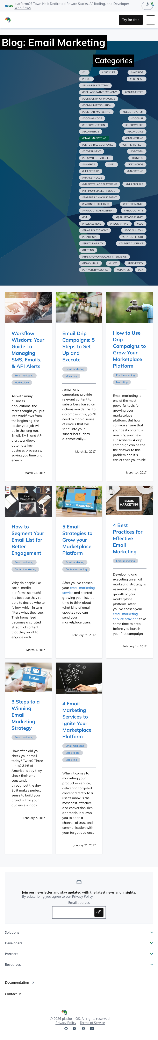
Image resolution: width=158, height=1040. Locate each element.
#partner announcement (99, 197)
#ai (84, 72)
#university (135, 263)
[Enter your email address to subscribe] (74, 912)
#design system (133, 111)
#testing (88, 250)
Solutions (79, 932)
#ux (140, 269)
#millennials (134, 184)
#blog (86, 78)
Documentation (20, 982)
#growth (136, 151)
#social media (133, 230)
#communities (134, 92)
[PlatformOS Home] (22, 20)
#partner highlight (95, 203)
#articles (108, 72)
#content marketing (96, 111)
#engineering (134, 138)
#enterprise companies (97, 144)
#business (136, 78)
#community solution (97, 105)
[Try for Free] (131, 20)
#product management (98, 210)
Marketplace (22, 382)
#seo (140, 223)
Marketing (71, 375)
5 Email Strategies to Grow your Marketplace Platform (77, 539)
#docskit (137, 118)
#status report (132, 236)
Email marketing (24, 375)
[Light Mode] (146, 4)
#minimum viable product (99, 190)
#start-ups (89, 236)
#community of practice (98, 98)
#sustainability (92, 243)
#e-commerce (134, 125)
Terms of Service (92, 1023)
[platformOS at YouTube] (83, 1028)
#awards (137, 72)
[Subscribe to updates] (98, 912)
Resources (79, 964)
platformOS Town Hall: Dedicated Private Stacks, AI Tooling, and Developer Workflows (71, 6)
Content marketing (25, 569)
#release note (91, 223)
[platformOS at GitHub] (66, 1028)
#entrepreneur (132, 144)
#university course (95, 269)
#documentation (93, 125)
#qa (84, 217)
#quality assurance (129, 217)
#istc (111, 164)
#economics (135, 131)
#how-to (137, 157)
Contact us (13, 994)
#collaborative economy (99, 92)
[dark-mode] (153, 4)
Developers (79, 943)
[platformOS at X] (74, 1028)
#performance (133, 203)
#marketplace (92, 177)
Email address (79, 903)
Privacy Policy (82, 896)
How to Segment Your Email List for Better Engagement (28, 539)
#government (91, 151)
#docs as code (92, 118)
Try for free (130, 19)
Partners (79, 954)
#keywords (135, 164)
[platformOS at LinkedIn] (92, 1028)
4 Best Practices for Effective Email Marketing (127, 538)
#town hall (90, 263)
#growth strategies (96, 157)
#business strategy (95, 85)
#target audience (131, 243)
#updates (123, 269)
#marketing (135, 171)
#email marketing (94, 138)
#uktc (113, 263)
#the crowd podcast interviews (104, 256)
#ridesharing (119, 223)
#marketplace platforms (99, 184)
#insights (88, 164)
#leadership (90, 171)
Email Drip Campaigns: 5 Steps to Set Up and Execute (78, 346)
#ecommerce (90, 131)
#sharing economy (95, 230)
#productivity (133, 210)
